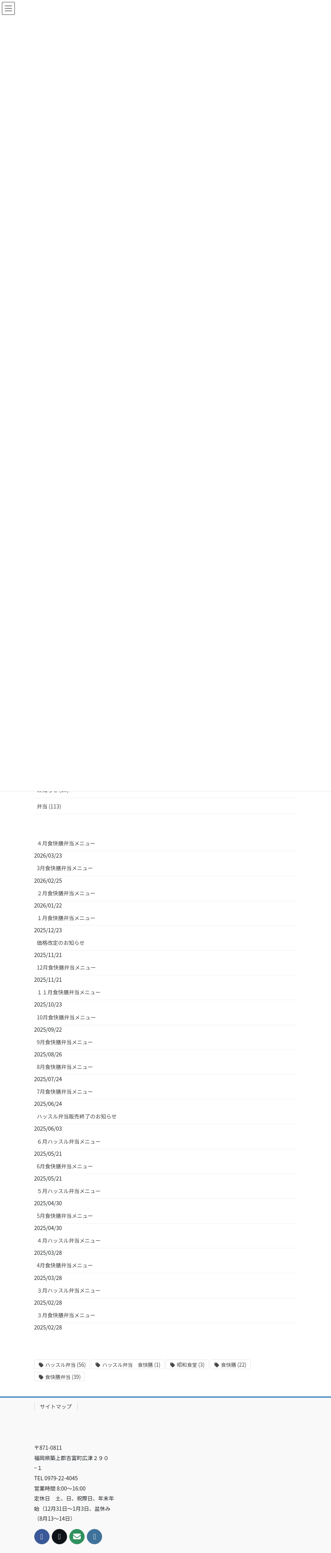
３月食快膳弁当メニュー (66, 1219)
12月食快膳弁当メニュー (66, 871)
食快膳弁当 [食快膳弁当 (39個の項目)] (63, 1281)
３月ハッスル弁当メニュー (69, 1194)
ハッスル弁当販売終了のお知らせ (77, 1020)
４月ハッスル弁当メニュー (69, 1144)
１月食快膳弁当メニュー (66, 822)
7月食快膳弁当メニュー (65, 995)
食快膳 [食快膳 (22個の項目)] (233, 1268)
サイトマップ (56, 1310)
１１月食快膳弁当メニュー (69, 896)
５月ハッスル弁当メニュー (69, 1095)
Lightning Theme (163, 1535)
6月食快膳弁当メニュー (65, 1070)
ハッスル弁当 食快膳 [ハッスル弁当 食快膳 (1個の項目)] (131, 1268)
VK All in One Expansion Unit (216, 1535)
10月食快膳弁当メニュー (66, 921)
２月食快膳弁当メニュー (66, 797)
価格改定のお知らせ (61, 846)
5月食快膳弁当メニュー (65, 1119)
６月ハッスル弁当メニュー (69, 1045)
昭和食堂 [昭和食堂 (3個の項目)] (191, 1268)
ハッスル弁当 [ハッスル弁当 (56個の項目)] (65, 1268)
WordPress (122, 1535)
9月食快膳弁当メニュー (65, 946)
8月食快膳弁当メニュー (65, 971)
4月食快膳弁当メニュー (65, 1169)
